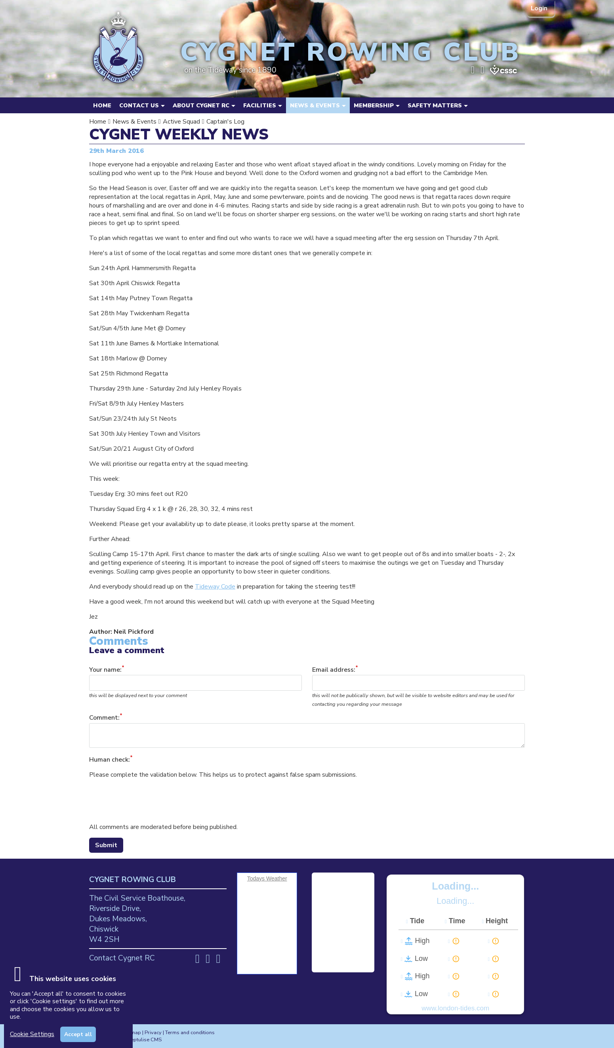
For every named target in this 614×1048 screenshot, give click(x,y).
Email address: (333, 669)
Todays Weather (267, 878)
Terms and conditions (190, 1032)
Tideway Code (215, 586)
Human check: (109, 759)
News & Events (134, 121)
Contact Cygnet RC (122, 958)
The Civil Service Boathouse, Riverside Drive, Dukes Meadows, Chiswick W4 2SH (137, 919)
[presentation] (149, 800)
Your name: (105, 669)
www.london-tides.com (455, 1008)
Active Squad (181, 121)
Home (102, 105)
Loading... (455, 886)
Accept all (78, 1034)
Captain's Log (225, 121)
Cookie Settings (32, 1034)
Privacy (153, 1032)
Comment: (104, 718)
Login (540, 8)
